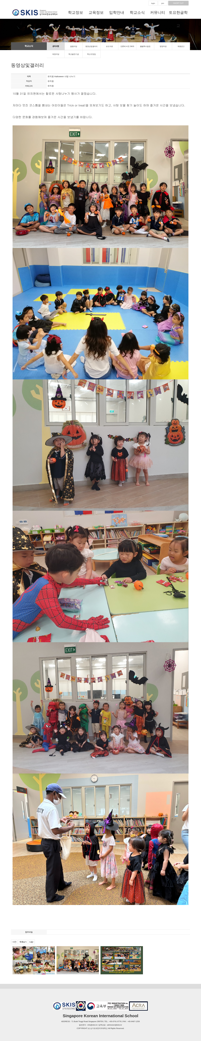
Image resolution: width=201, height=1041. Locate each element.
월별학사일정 (145, 46)
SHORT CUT (178, 3)
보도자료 (109, 46)
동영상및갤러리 (91, 46)
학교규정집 (91, 54)
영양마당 (163, 46)
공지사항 (55, 46)
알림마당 (73, 46)
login (153, 3)
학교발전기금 (73, 54)
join (162, 3)
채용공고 (181, 46)
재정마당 (55, 54)
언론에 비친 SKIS (127, 46)
